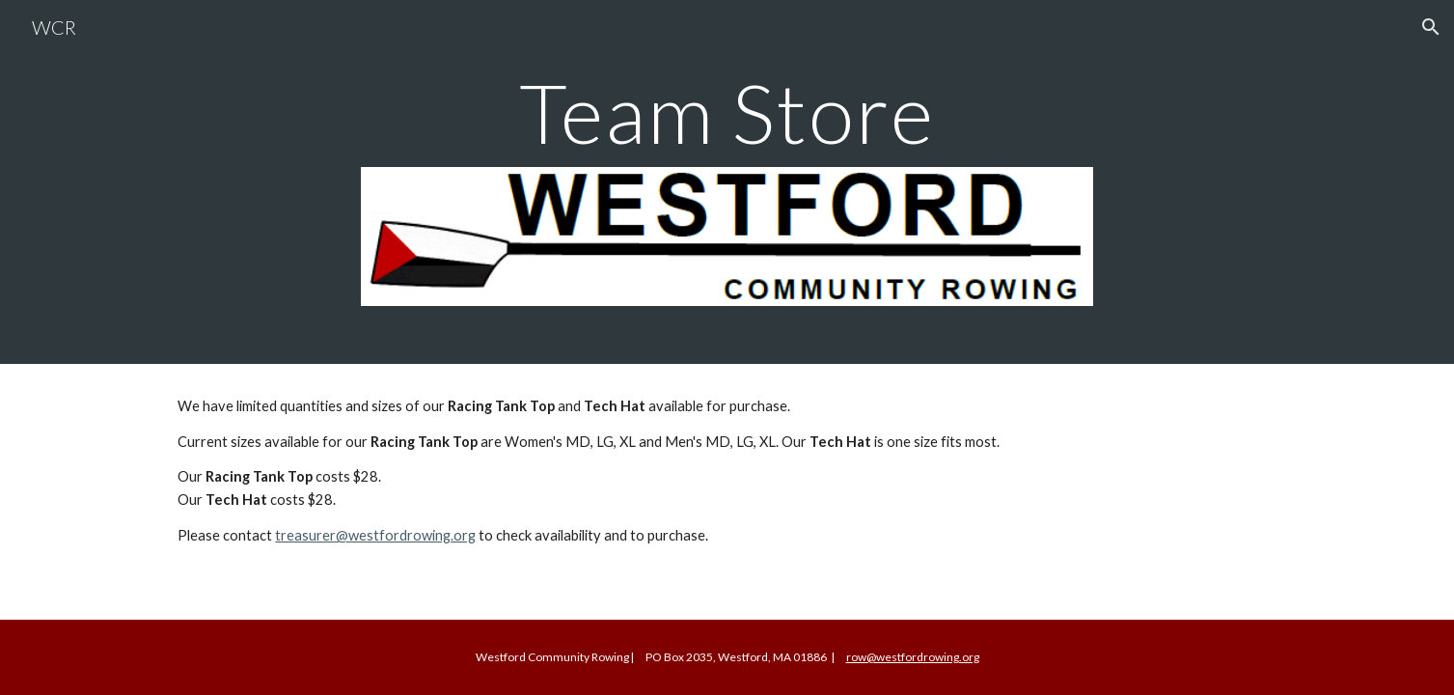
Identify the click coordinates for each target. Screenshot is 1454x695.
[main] (727, 112)
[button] (1431, 27)
